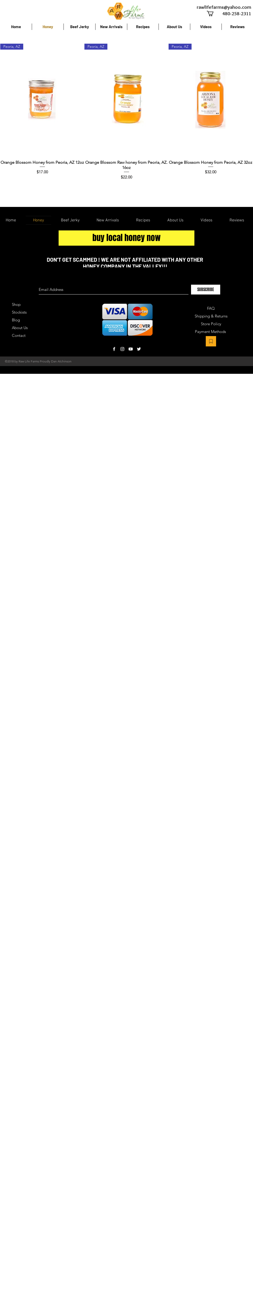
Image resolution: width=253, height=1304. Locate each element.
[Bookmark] (211, 341)
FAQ (211, 308)
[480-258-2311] (231, 13)
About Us (20, 327)
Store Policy (211, 323)
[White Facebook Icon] (114, 349)
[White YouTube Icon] (130, 349)
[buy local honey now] (126, 238)
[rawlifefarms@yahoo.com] (223, 7)
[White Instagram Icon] (122, 349)
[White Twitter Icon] (138, 349)
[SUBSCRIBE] (205, 289)
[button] (213, 13)
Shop (16, 304)
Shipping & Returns (211, 316)
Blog (16, 319)
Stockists (19, 312)
